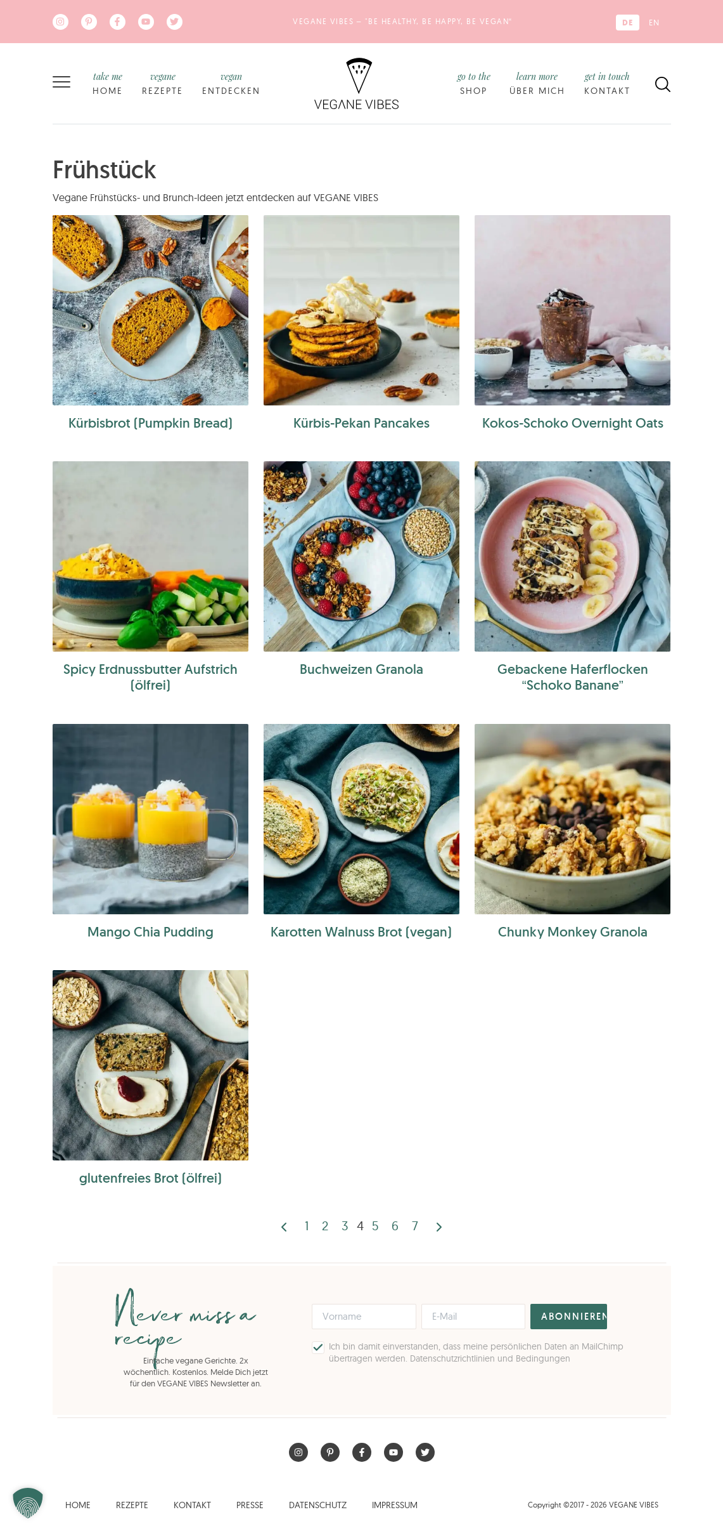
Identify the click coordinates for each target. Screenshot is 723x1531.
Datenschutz (318, 1505)
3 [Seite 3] (345, 1225)
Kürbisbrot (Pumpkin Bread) (150, 422)
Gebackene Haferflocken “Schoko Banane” (572, 676)
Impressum (395, 1505)
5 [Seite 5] (375, 1225)
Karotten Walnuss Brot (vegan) (361, 931)
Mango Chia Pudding (150, 931)
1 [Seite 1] (307, 1225)
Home (108, 83)
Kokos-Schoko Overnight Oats (572, 422)
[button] (28, 1503)
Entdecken (231, 83)
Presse (250, 1505)
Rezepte (162, 83)
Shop (473, 83)
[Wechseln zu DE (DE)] (627, 22)
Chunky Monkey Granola (573, 931)
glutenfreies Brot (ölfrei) (150, 1177)
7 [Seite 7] (415, 1225)
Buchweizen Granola (361, 669)
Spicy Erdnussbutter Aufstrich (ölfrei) (150, 676)
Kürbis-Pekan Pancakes (361, 422)
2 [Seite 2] (325, 1225)
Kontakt (607, 83)
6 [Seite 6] (395, 1225)
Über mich (537, 83)
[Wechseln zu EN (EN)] (654, 22)
